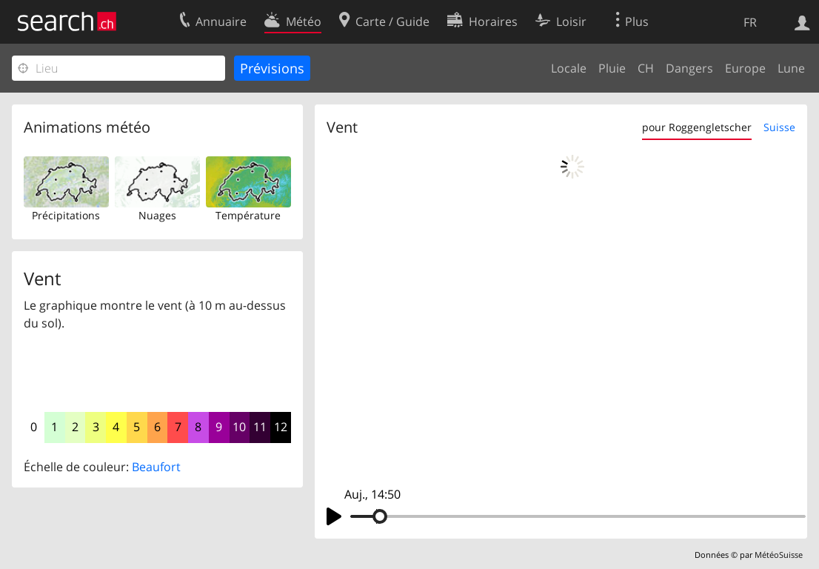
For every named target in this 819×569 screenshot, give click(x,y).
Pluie (612, 68)
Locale (568, 68)
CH (646, 68)
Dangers (689, 68)
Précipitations (66, 215)
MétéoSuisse (779, 554)
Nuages (157, 215)
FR (750, 22)
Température (248, 215)
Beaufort (156, 467)
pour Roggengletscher (697, 127)
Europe (745, 68)
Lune (791, 68)
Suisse (779, 127)
